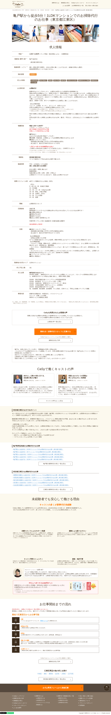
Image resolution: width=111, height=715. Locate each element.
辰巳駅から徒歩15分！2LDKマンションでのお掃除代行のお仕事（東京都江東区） (38, 482)
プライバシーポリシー (86, 703)
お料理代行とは (40, 700)
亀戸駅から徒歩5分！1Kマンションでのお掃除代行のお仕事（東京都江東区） (37, 452)
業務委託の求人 (65, 2)
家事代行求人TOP (54, 340)
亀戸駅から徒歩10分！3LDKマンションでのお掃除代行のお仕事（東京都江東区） (38, 454)
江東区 (52, 10)
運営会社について (84, 700)
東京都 (42, 10)
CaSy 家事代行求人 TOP (18, 10)
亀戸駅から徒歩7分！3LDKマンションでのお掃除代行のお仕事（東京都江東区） (38, 459)
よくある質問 (66, 5)
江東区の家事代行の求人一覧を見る (54, 489)
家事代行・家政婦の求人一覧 (32, 10)
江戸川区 (70, 673)
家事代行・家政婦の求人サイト (18, 4)
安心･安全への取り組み (91, 5)
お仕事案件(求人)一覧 (77, 5)
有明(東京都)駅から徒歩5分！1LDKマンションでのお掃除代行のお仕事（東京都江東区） (41, 477)
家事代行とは (55, 2)
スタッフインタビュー (19, 705)
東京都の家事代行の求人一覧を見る (54, 679)
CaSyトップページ (18, 696)
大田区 (64, 673)
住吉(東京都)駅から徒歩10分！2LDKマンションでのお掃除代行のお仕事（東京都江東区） (41, 485)
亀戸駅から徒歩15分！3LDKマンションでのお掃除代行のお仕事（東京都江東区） (38, 457)
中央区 (40, 673)
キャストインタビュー (92, 2)
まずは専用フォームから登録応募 (55, 688)
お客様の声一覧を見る (54, 321)
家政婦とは (39, 704)
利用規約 (82, 705)
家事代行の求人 (62, 698)
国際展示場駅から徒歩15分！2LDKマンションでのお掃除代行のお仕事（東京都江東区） (41, 475)
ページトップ (106, 688)
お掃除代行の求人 (63, 700)
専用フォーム (44, 620)
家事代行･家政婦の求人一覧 (65, 696)
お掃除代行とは (40, 698)
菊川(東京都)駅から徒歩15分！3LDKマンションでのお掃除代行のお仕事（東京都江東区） (41, 480)
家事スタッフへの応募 (86, 698)
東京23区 (47, 10)
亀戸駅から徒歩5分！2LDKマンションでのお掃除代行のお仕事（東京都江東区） (38, 449)
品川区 (57, 673)
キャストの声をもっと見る (54, 401)
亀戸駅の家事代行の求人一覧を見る (54, 463)
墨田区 (51, 673)
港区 (45, 673)
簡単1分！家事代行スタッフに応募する (55, 331)
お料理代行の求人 (63, 702)
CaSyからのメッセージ (77, 2)
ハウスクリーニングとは (43, 702)
